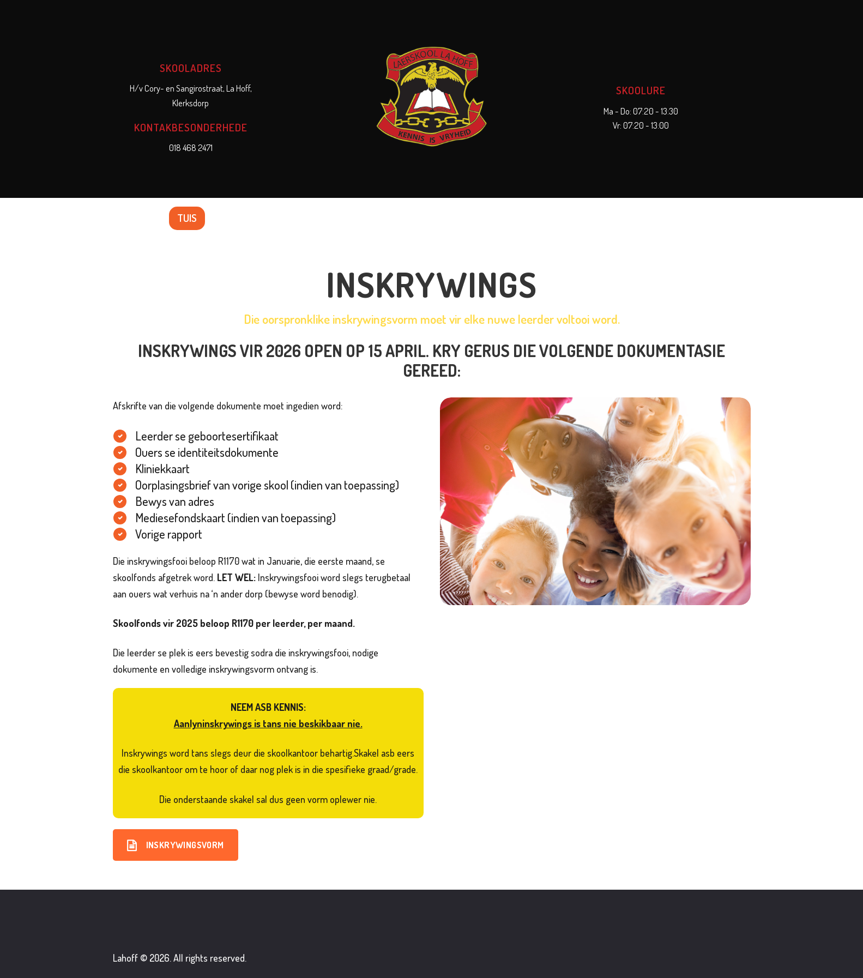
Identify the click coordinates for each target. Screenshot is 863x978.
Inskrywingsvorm (175, 845)
